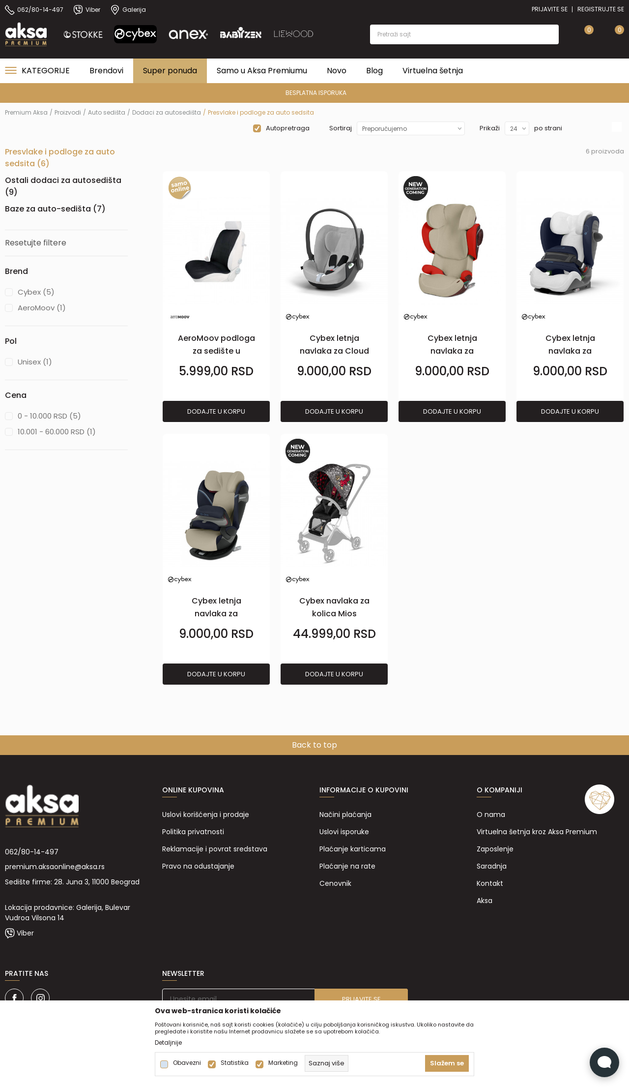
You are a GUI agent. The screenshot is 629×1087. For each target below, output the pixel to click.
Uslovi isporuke (344, 832)
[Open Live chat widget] (604, 1062)
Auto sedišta (106, 112)
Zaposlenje (495, 849)
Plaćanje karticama (352, 849)
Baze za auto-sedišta (55, 208)
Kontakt (490, 883)
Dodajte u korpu (216, 411)
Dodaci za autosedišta (166, 112)
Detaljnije (168, 1043)
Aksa (484, 901)
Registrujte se (600, 9)
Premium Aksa (26, 112)
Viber (25, 933)
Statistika (235, 1063)
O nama (491, 814)
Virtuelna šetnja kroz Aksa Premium (537, 832)
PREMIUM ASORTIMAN (314, 93)
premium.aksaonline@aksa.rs (55, 867)
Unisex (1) (35, 362)
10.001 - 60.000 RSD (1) (57, 431)
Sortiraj (340, 128)
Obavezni (187, 1063)
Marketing (283, 1063)
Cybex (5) (36, 292)
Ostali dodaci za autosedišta (63, 186)
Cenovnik (335, 883)
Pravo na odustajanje (198, 866)
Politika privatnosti (193, 832)
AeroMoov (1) (42, 307)
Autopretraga (288, 128)
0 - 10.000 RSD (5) (49, 416)
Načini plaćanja (345, 814)
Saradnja (492, 866)
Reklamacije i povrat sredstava (214, 849)
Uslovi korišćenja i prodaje (205, 814)
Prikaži (490, 128)
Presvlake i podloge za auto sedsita (60, 157)
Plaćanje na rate (347, 866)
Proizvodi (68, 112)
